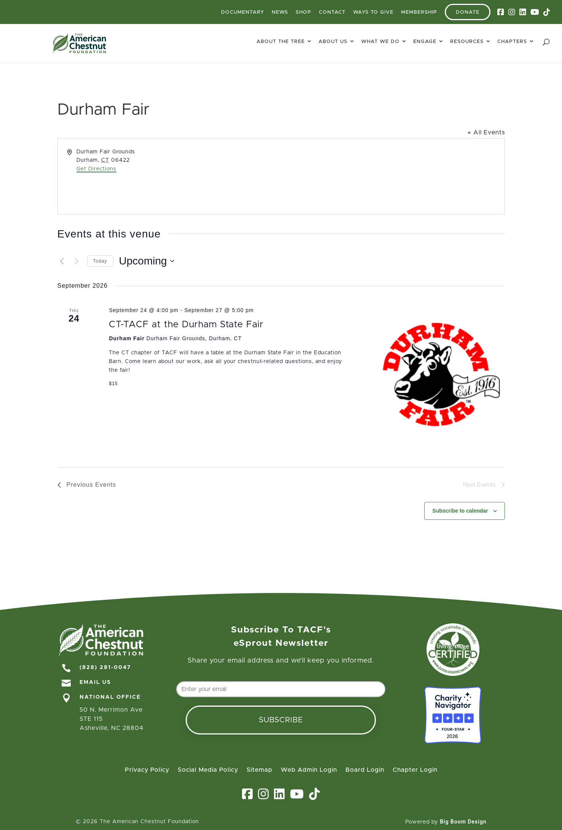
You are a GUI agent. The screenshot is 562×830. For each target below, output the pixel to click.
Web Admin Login (309, 770)
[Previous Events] (62, 261)
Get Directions (96, 169)
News (280, 12)
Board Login (364, 770)
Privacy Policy (147, 770)
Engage (424, 41)
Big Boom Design (463, 822)
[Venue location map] (392, 176)
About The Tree (280, 41)
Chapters (512, 41)
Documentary (242, 12)
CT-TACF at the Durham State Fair (186, 324)
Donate (467, 12)
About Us (332, 41)
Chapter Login (415, 770)
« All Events (486, 132)
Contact (332, 12)
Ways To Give (373, 12)
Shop (303, 12)
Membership (419, 12)
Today (100, 261)
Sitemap (259, 770)
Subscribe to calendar (460, 511)
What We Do (380, 41)
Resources (467, 41)
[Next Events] (76, 261)
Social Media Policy (208, 770)
